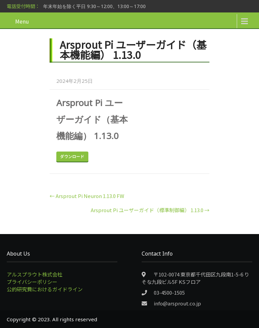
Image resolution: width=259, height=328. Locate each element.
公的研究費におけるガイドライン (45, 289)
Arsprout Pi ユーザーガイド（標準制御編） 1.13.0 (150, 210)
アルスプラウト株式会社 (34, 274)
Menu (22, 21)
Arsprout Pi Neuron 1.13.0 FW (87, 195)
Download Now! (72, 157)
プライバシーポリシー (32, 281)
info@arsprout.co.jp (177, 303)
